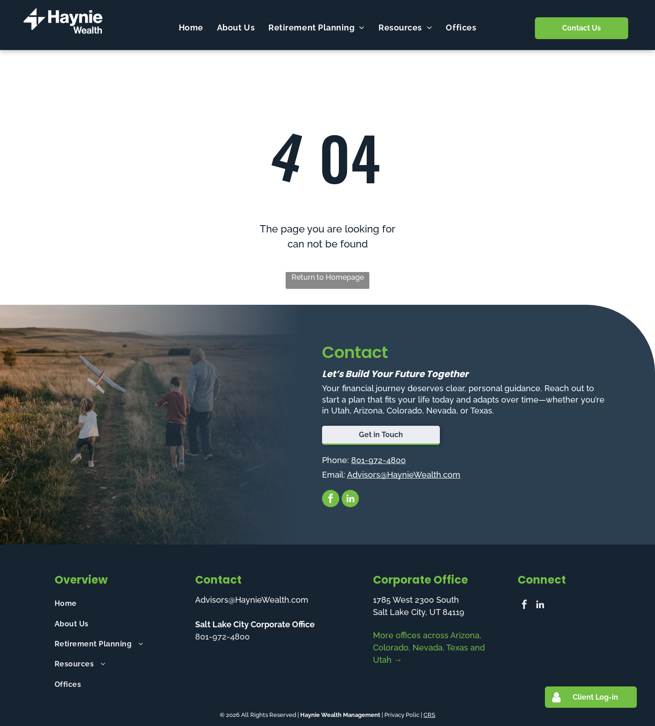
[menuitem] (191, 27)
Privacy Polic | (403, 714)
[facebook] (330, 499)
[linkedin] (350, 499)
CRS (429, 714)
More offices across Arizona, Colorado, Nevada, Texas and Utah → (429, 647)
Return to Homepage (328, 277)
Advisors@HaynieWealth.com (403, 474)
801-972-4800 (378, 460)
